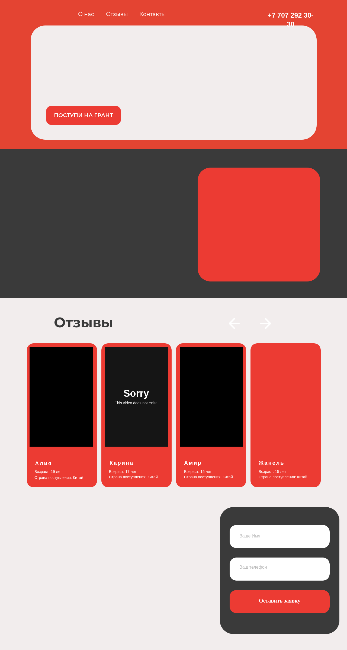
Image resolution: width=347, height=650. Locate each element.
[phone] (279, 567)
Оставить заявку (279, 601)
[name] (279, 536)
